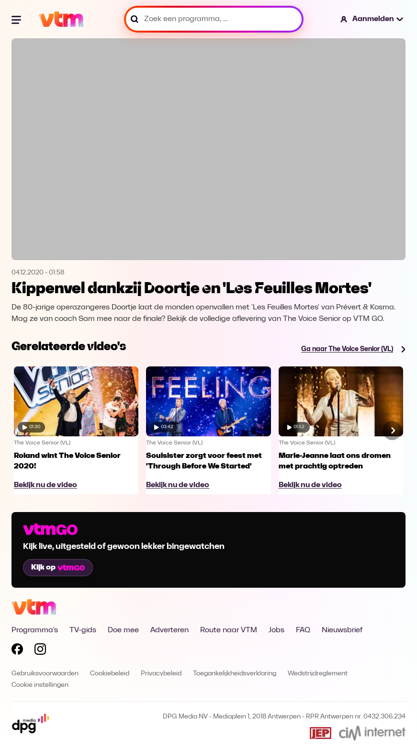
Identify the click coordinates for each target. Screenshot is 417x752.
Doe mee (123, 630)
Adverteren (169, 630)
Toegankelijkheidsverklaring (234, 673)
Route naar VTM (228, 630)
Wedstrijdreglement (318, 673)
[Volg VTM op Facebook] (17, 651)
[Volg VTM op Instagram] (40, 651)
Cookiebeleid (109, 673)
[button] (372, 19)
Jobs (276, 630)
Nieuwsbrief (342, 630)
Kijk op (58, 567)
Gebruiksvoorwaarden (45, 673)
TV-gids (82, 630)
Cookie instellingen (39, 685)
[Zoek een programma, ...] (214, 19)
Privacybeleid (161, 673)
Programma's (34, 630)
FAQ (303, 630)
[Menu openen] (17, 19)
